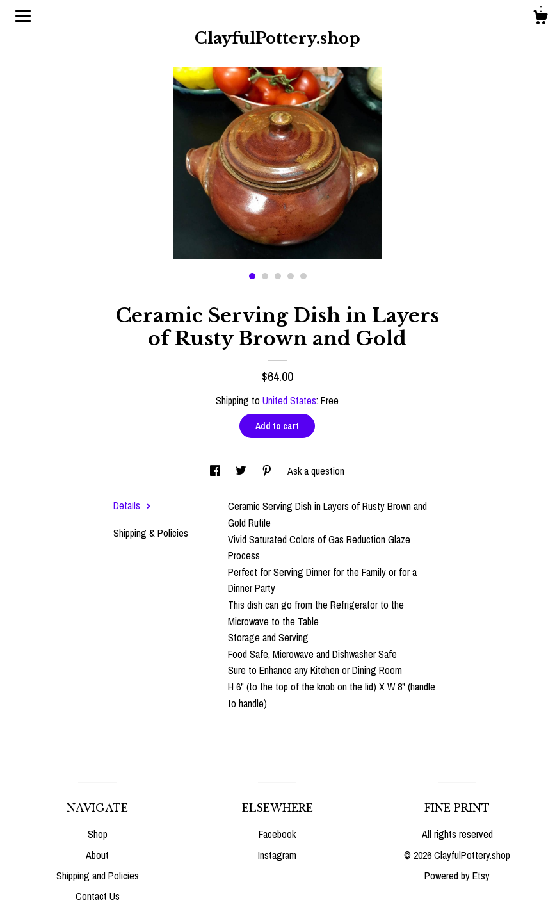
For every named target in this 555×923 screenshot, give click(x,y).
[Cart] (540, 19)
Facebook (277, 834)
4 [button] (290, 276)
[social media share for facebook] (216, 471)
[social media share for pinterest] (268, 471)
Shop (98, 834)
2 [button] (265, 276)
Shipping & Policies (150, 533)
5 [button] (303, 276)
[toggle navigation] (23, 16)
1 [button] (252, 276)
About (97, 855)
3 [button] (278, 276)
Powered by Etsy (457, 876)
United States (289, 400)
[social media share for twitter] (242, 471)
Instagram (277, 855)
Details (132, 505)
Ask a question (315, 471)
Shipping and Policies (97, 876)
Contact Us (98, 896)
